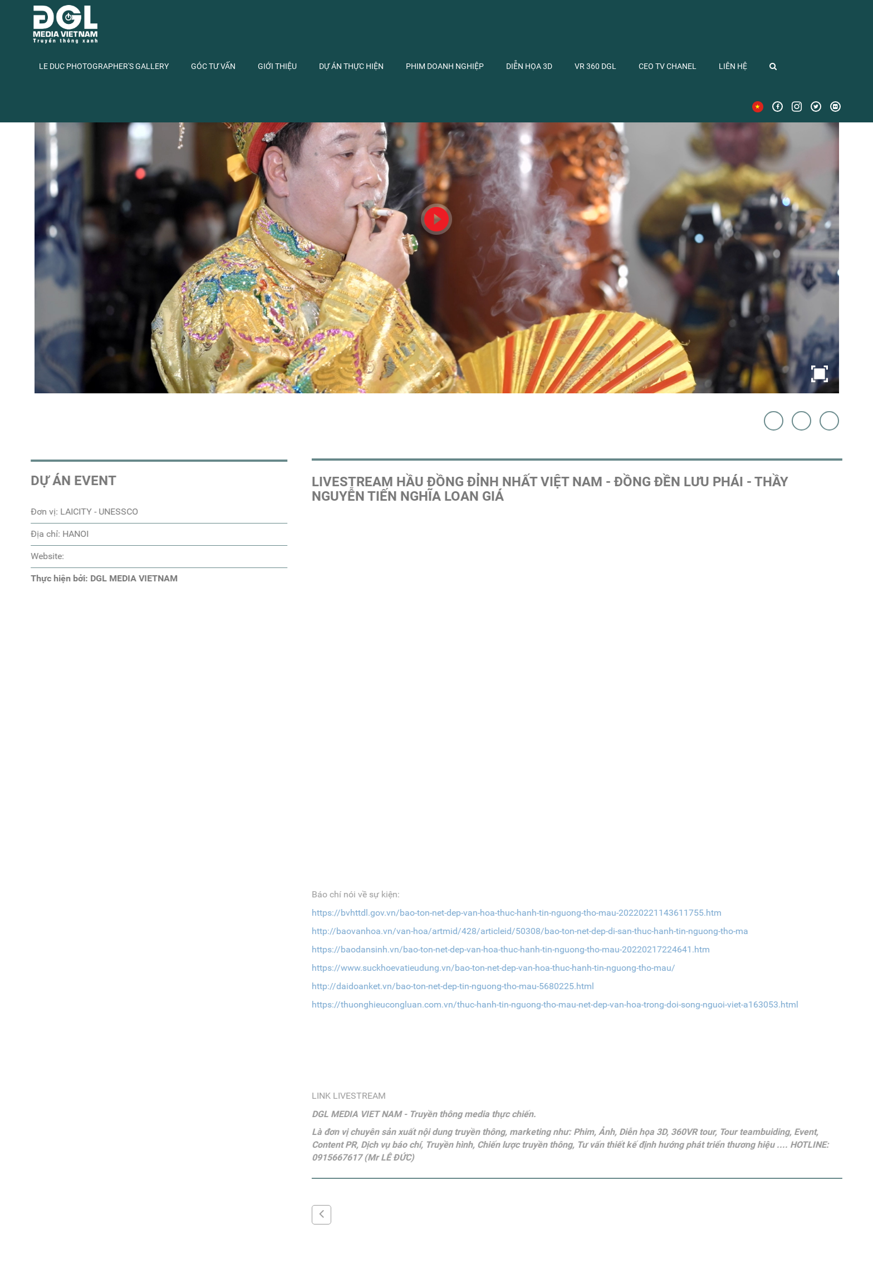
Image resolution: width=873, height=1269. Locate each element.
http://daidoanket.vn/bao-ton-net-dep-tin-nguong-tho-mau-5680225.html (455, 986)
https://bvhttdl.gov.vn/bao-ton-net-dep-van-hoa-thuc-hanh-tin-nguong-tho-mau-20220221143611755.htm (519, 912)
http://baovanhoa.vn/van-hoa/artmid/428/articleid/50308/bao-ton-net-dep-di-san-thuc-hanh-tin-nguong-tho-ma (532, 931)
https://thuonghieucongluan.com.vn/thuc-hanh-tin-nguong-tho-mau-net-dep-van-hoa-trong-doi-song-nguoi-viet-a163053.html (557, 1004)
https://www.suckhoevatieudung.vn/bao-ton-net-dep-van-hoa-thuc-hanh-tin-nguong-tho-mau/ (496, 967)
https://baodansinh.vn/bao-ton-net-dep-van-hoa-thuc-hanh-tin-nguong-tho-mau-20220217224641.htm (513, 949)
